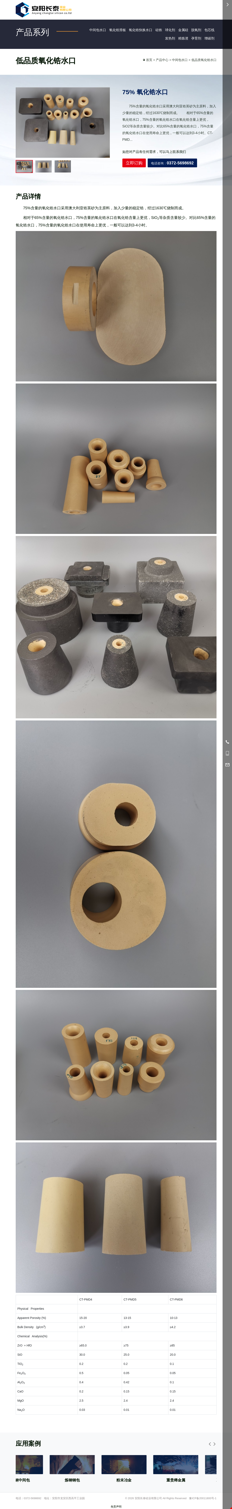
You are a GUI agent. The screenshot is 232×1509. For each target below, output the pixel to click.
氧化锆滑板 (117, 30)
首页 (149, 60)
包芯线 (209, 30)
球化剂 (170, 30)
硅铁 (158, 30)
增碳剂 (209, 38)
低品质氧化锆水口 (204, 60)
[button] (214, 1469)
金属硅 (183, 30)
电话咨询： (172, 166)
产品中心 (162, 60)
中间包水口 (97, 30)
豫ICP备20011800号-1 (202, 1498)
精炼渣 (183, 38)
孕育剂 (196, 38)
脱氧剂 (196, 30)
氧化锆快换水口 (140, 30)
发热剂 (170, 38)
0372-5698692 (32, 1498)
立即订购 (134, 166)
